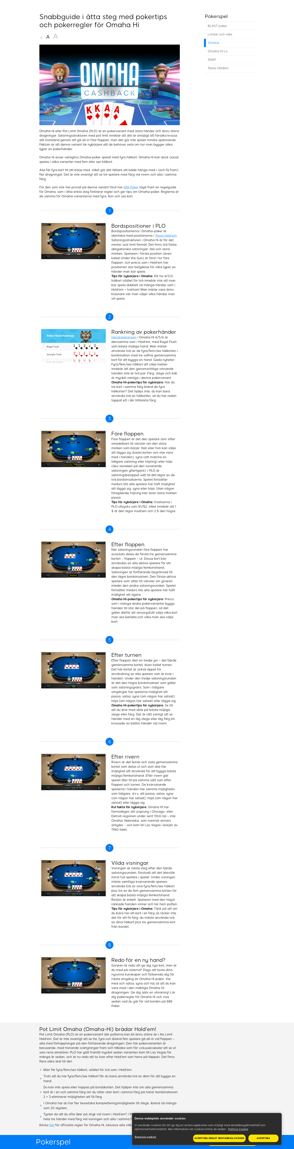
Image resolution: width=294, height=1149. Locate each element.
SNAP (212, 59)
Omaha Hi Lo (217, 51)
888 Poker (131, 187)
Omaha (213, 43)
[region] (207, 1129)
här (51, 1125)
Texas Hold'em (166, 235)
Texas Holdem (218, 68)
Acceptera (263, 1138)
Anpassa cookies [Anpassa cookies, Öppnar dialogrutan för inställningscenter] (145, 1137)
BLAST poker (217, 26)
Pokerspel (216, 16)
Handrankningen (123, 337)
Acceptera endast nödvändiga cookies (219, 1138)
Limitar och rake (220, 34)
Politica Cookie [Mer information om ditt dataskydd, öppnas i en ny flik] (238, 1129)
